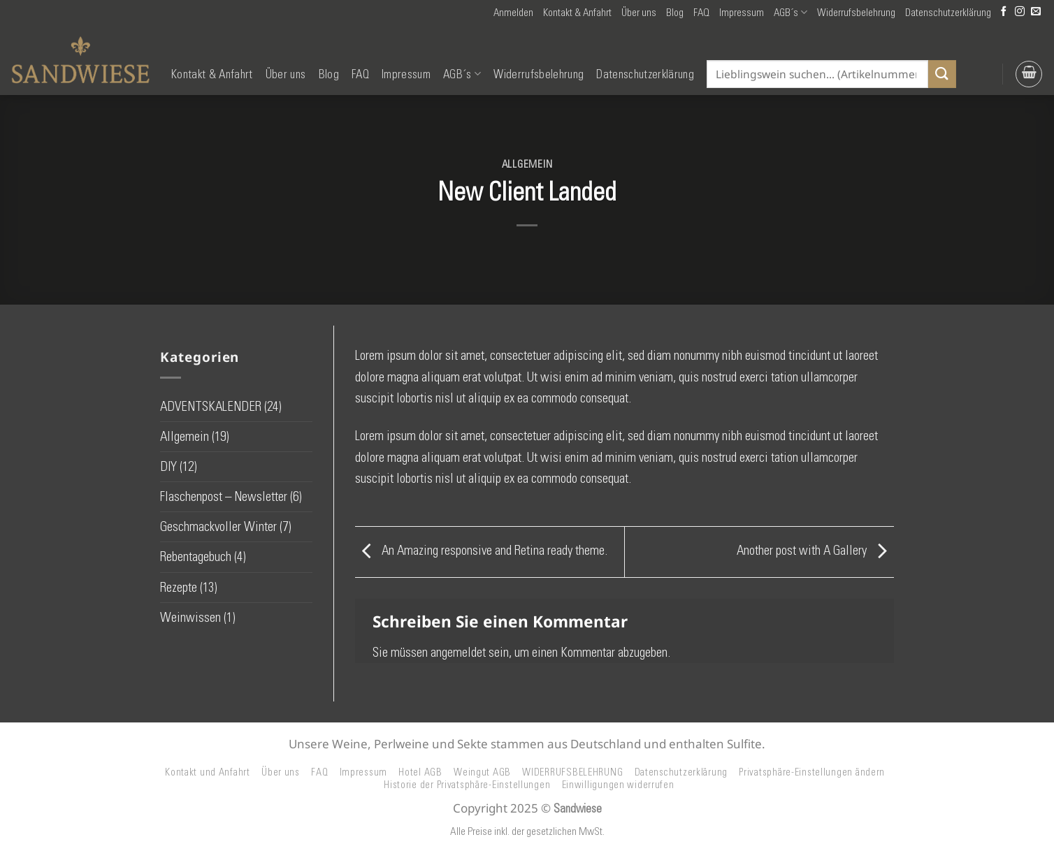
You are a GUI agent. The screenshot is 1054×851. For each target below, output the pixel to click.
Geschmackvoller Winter (218, 526)
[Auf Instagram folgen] (1020, 12)
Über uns (638, 12)
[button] (513, 12)
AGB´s (790, 12)
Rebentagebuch (195, 556)
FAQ (701, 12)
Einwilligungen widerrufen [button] (618, 784)
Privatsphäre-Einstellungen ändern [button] (812, 772)
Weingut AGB (482, 772)
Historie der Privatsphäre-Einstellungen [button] (467, 784)
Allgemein (527, 164)
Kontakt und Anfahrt (207, 772)
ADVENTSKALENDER (210, 406)
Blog (675, 12)
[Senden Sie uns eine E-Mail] (1036, 12)
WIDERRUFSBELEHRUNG (572, 772)
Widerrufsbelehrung (856, 12)
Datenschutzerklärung (948, 12)
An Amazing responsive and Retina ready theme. (481, 550)
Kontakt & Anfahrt (577, 12)
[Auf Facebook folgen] (1004, 12)
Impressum (741, 12)
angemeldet (458, 652)
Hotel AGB (420, 772)
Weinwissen (190, 617)
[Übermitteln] (942, 73)
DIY (168, 466)
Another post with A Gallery (815, 550)
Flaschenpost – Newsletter (223, 496)
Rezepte (178, 587)
